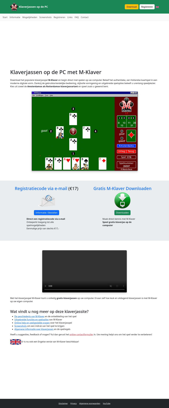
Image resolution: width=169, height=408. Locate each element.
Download (132, 6)
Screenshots (45, 17)
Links (70, 17)
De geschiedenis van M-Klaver (29, 316)
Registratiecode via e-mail (41, 188)
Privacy (73, 403)
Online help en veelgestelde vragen (32, 322)
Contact (85, 17)
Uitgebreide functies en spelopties (32, 319)
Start (5, 17)
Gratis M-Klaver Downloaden (122, 188)
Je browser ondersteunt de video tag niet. (84, 271)
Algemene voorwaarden (89, 403)
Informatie (15, 17)
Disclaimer (63, 403)
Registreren (147, 6)
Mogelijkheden (29, 17)
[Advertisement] (84, 41)
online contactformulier (81, 334)
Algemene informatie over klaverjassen (34, 329)
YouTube (106, 403)
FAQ (77, 17)
